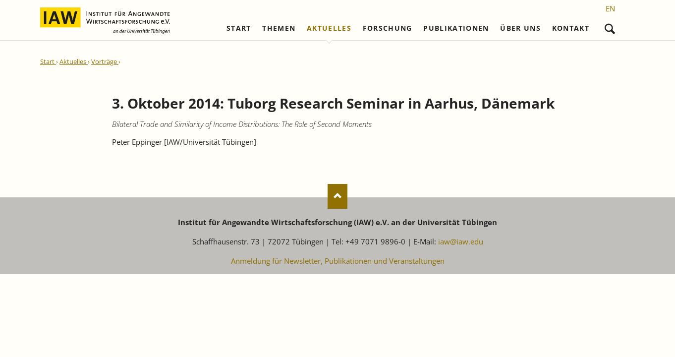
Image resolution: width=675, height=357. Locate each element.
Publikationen (456, 28)
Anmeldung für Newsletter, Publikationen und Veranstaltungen (338, 261)
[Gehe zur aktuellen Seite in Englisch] (610, 8)
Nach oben (337, 196)
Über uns (520, 28)
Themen (278, 28)
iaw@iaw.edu (460, 241)
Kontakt (570, 28)
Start (238, 28)
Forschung (387, 28)
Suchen (610, 26)
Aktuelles (329, 28)
